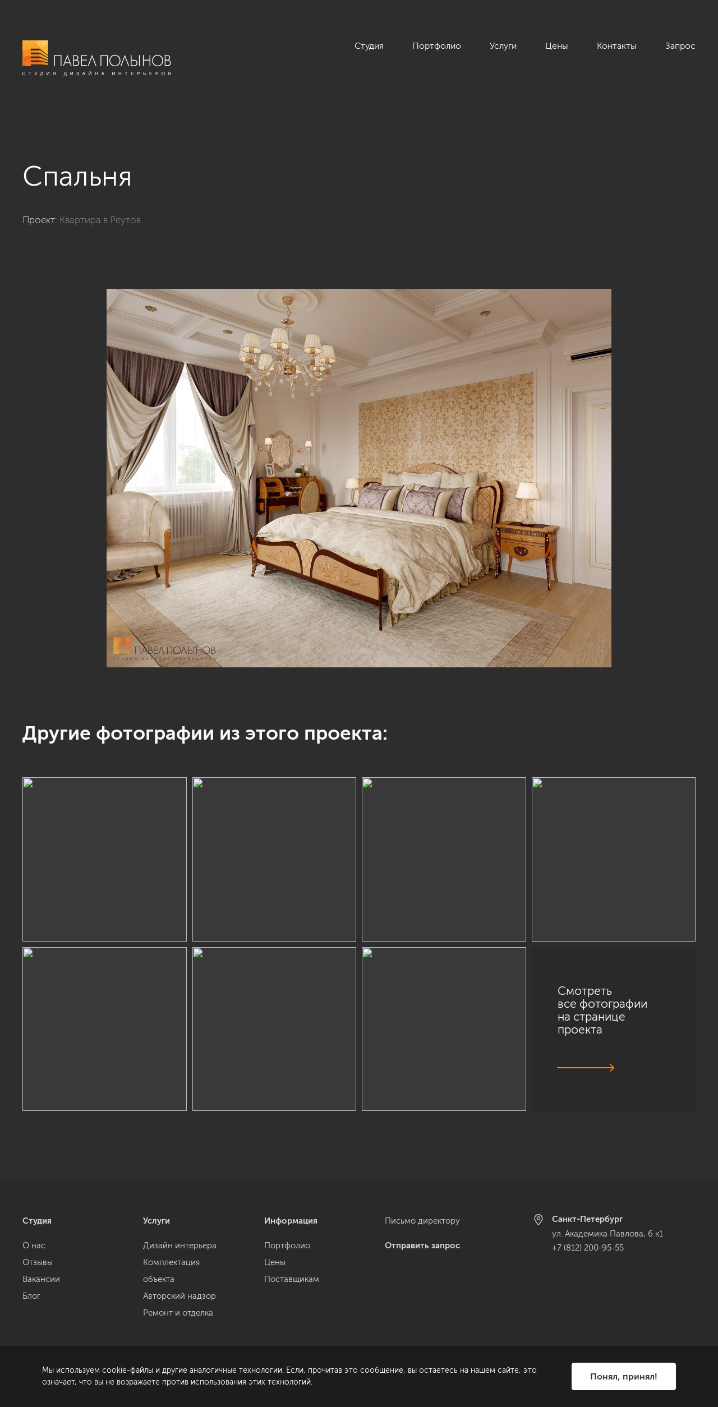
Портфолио (436, 45)
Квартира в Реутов (100, 207)
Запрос (680, 45)
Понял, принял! (623, 1376)
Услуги (503, 45)
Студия (369, 45)
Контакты (617, 45)
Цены (556, 45)
